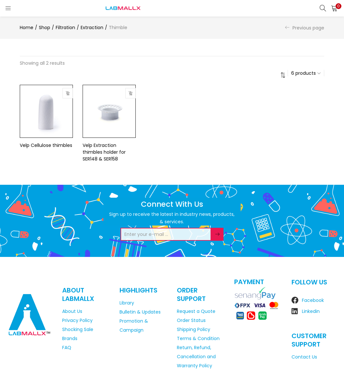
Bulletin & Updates (140, 312)
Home (26, 27)
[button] (334, 8)
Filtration (65, 27)
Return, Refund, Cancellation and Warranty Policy (196, 356)
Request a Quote (196, 311)
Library (127, 303)
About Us (72, 311)
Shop (44, 27)
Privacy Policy (77, 320)
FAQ (66, 347)
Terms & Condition (198, 338)
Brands (69, 338)
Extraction (92, 27)
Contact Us (304, 357)
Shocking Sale (77, 329)
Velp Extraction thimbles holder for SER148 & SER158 (104, 152)
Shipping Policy (193, 329)
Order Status (191, 320)
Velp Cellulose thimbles (46, 145)
